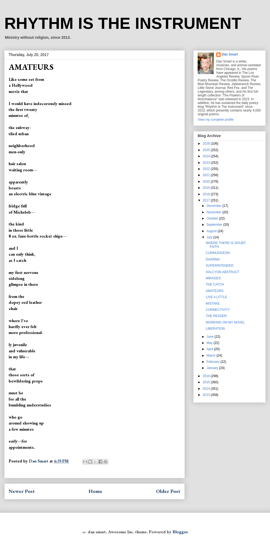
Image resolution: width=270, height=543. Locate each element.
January (213, 368)
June (210, 337)
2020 (207, 181)
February (213, 362)
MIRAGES (213, 278)
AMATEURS (215, 291)
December (214, 206)
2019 (207, 188)
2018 (207, 194)
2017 (207, 200)
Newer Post (22, 491)
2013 (207, 395)
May (210, 343)
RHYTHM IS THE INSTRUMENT (122, 23)
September (215, 225)
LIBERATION (215, 328)
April (210, 349)
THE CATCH (215, 284)
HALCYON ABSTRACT (222, 272)
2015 (207, 382)
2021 (207, 175)
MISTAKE (213, 303)
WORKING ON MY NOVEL (225, 322)
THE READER (216, 316)
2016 (207, 376)
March (212, 355)
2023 (207, 163)
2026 (207, 143)
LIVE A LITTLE (216, 297)
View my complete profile (216, 119)
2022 (207, 169)
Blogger (180, 532)
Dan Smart (230, 54)
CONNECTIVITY (218, 310)
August (212, 231)
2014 (207, 389)
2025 (207, 150)
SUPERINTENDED (220, 265)
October (213, 218)
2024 (207, 156)
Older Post (168, 491)
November (214, 212)
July (210, 237)
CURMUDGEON (218, 253)
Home (95, 491)
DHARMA (213, 259)
